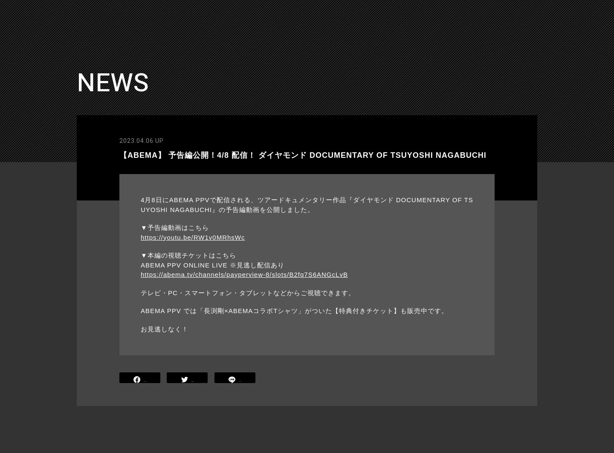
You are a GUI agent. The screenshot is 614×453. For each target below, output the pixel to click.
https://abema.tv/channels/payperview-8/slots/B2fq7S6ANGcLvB (244, 274)
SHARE (140, 379)
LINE (234, 379)
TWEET (187, 379)
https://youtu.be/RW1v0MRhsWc (193, 237)
